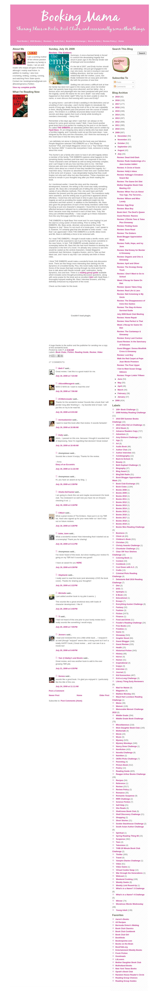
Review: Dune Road (126, 229)
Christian (120, 542)
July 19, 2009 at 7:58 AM (66, 391)
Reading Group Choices (127, 978)
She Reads (121, 808)
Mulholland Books (124, 965)
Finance (119, 616)
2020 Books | (36, 41)
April (120, 386)
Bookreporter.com (124, 941)
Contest (119, 561)
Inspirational (121, 663)
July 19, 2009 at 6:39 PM (66, 567)
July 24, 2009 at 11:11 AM (67, 686)
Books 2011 (121, 499)
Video (99, 352)
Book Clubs (61, 352)
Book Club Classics (124, 928)
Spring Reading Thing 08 (127, 836)
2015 (117, 111)
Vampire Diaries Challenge (128, 861)
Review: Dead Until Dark (128, 157)
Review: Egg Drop (125, 205)
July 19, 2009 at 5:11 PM (66, 544)
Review (93, 352)
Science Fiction (123, 802)
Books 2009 (121, 493)
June (120, 379)
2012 (117, 122)
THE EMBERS (63, 128)
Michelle (62, 593)
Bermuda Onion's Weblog (127, 925)
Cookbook (120, 564)
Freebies (120, 629)
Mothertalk (121, 731)
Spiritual (120, 833)
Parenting (120, 762)
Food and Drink (123, 620)
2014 (117, 115)
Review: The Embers (60, 52)
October (122, 143)
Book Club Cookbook (125, 931)
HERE (79, 563)
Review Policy (122, 789)
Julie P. (34, 53)
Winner (119, 901)
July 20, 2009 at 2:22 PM (66, 585)
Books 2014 (121, 508)
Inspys (119, 666)
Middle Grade (122, 715)
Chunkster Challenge (125, 548)
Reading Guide (81, 352)
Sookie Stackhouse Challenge (129, 824)
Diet (118, 585)
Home (121, 41)
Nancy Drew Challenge (126, 746)
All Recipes (121, 922)
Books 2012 (121, 502)
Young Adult (121, 910)
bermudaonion (65, 420)
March (121, 390)
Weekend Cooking (124, 879)
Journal (119, 672)
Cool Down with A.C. (125, 567)
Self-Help (120, 805)
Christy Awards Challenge (128, 545)
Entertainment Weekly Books (129, 950)
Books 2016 (121, 514)
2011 (117, 125)
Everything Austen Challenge (129, 604)
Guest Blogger (122, 641)
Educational (121, 598)
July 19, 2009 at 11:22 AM (67, 469)
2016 (117, 107)
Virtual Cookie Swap (125, 870)
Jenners (62, 634)
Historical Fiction (124, 650)
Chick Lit (120, 536)
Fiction (70, 352)
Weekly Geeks (122, 882)
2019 (117, 97)
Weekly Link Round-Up (126, 885)
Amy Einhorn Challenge (127, 437)
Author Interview (123, 453)
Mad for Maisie (122, 687)
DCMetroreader (65, 399)
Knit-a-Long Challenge (126, 678)
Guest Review (122, 644)
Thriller (119, 854)
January (122, 397)
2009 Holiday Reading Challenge (131, 412)
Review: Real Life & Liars (128, 290)
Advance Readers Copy (127, 431)
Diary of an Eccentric (65, 464)
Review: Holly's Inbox (127, 171)
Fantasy (119, 607)
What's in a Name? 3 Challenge (130, 888)
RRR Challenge (123, 799)
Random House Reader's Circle (130, 975)
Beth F (61, 368)
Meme (118, 703)
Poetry (119, 768)
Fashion (119, 610)
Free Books (121, 626)
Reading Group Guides (126, 981)
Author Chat (121, 450)
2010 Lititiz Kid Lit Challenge (129, 425)
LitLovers (120, 959)
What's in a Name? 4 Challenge (130, 894)
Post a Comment (56, 691)
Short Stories (122, 820)
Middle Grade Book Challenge (129, 718)
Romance (120, 793)
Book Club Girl (122, 934)
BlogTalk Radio (123, 474)
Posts (117, 82)
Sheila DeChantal (66, 492)
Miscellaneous (122, 725)
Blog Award (121, 471)
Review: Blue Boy (125, 208)
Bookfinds (120, 937)
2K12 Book (121, 428)
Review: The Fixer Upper (128, 365)
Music (118, 737)
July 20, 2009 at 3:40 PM (66, 609)
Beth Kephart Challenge (127, 465)
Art (117, 443)
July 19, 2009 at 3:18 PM (66, 505)
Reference (120, 783)
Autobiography (123, 456)
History (119, 654)
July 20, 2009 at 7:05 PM (66, 627)
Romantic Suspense (125, 796)
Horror (119, 657)
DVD (118, 589)
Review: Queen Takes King (129, 287)
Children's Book (123, 539)
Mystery (119, 740)
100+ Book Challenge (125, 409)
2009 (117, 132)
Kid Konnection (123, 675)
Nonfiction (120, 749)
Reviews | (47, 41)
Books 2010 (121, 496)
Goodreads (121, 956)
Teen (118, 842)
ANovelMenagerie (66, 383)
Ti (59, 616)
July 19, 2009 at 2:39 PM (66, 484)
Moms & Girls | (94, 41)
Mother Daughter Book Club (128, 962)
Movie (118, 734)
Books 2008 (121, 490)
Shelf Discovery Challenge (128, 814)
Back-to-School (123, 459)
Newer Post (54, 695)
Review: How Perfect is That (130, 321)
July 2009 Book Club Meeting (130, 314)
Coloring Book (122, 558)
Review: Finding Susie (127, 226)
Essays (119, 601)
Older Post (104, 695)
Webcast (120, 876)
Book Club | (59, 41)
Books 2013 (121, 505)
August (121, 150)
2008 (117, 400)
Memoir (119, 706)
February (122, 393)
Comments (120, 86)
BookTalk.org (122, 947)
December (122, 136)
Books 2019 (121, 524)
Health (119, 647)
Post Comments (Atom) (71, 701)
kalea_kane (63, 533)
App (118, 440)
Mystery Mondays (124, 743)
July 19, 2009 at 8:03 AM (66, 412)
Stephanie (63, 575)
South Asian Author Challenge (130, 827)
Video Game (121, 867)
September (123, 147)
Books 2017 (121, 517)
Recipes (119, 780)
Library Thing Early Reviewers (130, 681)
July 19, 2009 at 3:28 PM (66, 526)
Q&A (91, 277)
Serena (61, 676)
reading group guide (89, 272)
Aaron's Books (122, 919)
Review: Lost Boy (125, 355)
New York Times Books (126, 968)
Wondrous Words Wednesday (129, 904)
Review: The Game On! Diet (129, 181)
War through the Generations (129, 873)
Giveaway (120, 635)
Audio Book (121, 446)
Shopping (120, 817)
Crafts (119, 570)
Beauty (119, 462)
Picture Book (122, 765)
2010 (117, 129)
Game (118, 632)
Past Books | (23, 41)
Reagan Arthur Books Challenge (131, 774)
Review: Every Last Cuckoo (129, 338)
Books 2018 (121, 521)
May (120, 383)
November (123, 139)
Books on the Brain (124, 944)
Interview (120, 669)
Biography (120, 468)
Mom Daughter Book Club (128, 728)
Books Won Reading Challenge (130, 527)
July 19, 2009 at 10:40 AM (67, 445)
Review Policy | (110, 41)
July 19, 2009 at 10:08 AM (67, 427)
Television (120, 845)
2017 (117, 104)
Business (120, 533)
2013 (117, 118)
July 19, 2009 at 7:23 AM (66, 376)
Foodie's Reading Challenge (129, 623)
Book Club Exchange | (76, 41)
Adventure (120, 434)
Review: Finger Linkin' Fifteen (130, 375)
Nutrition (120, 755)
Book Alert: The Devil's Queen (131, 212)
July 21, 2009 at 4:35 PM (66, 668)
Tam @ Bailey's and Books (70, 658)
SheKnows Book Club (126, 811)
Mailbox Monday (123, 694)
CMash (61, 513)
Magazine (120, 691)
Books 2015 (121, 511)
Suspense (120, 839)
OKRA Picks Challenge (126, 759)
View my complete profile (24, 87)
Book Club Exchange (125, 484)
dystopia (120, 592)
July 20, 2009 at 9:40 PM (66, 650)
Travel (119, 857)
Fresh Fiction (122, 953)
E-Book (119, 595)
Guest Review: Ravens (127, 216)
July (120, 154)
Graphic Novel (122, 638)
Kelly (60, 435)
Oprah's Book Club (124, 971)
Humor (119, 660)
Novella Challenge (124, 752)
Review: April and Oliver (128, 263)
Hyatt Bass (54, 130)
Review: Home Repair (127, 317)
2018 (117, 100)
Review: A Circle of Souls (128, 168)
